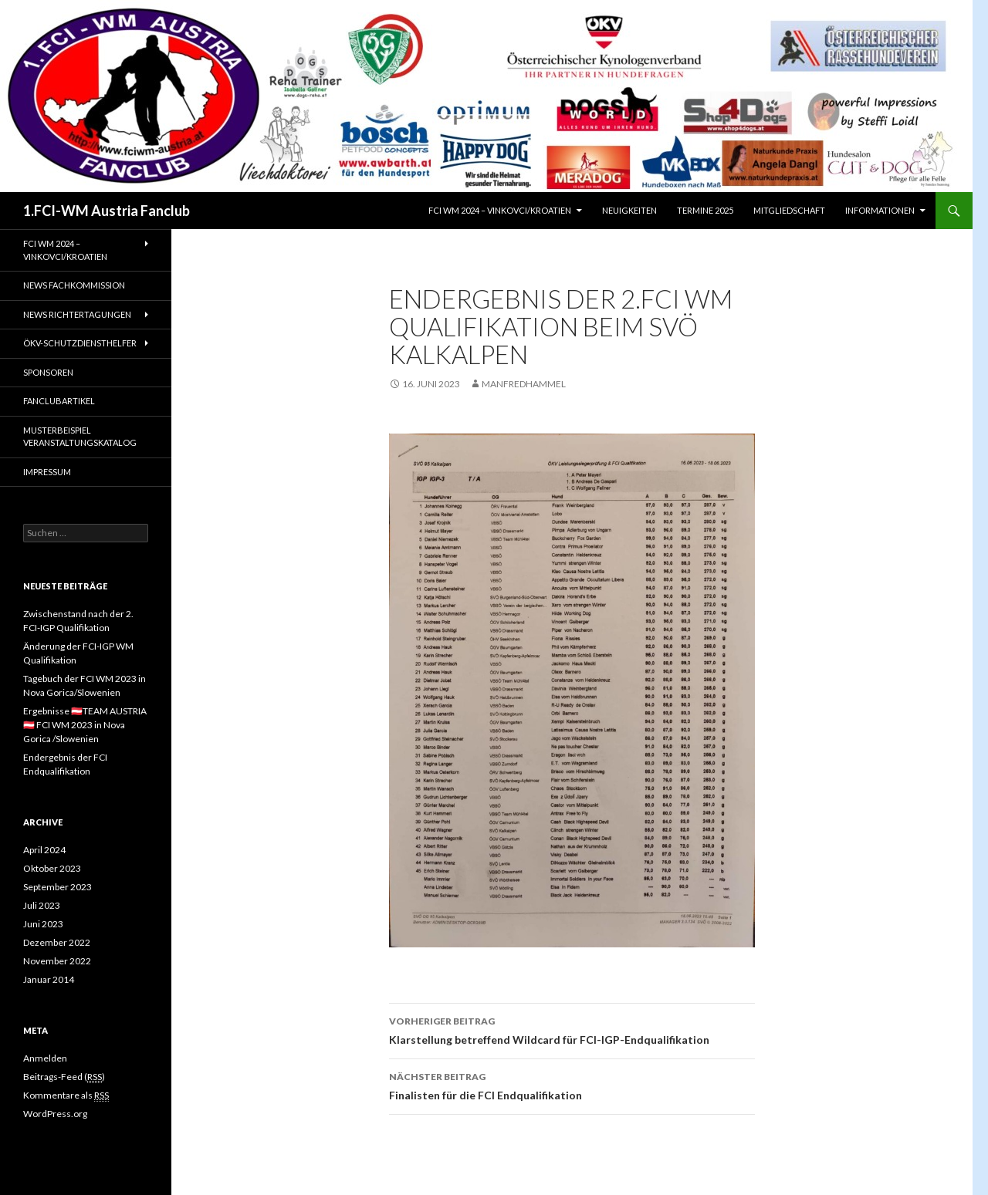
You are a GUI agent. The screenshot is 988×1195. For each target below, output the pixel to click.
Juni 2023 (43, 924)
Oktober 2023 (52, 868)
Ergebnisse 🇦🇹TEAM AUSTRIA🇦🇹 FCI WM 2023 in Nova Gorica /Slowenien (85, 724)
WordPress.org (55, 1113)
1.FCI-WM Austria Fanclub (106, 210)
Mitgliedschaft (789, 210)
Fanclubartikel (59, 401)
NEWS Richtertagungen (77, 314)
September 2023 (57, 887)
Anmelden (45, 1058)
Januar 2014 (48, 979)
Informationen (880, 210)
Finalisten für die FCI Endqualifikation (572, 1085)
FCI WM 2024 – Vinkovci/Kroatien (499, 210)
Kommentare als (66, 1095)
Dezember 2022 (56, 942)
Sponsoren (48, 372)
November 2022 (57, 961)
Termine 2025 (705, 210)
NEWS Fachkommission (74, 285)
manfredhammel (524, 384)
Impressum (47, 472)
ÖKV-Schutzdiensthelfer (80, 343)
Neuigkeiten (629, 210)
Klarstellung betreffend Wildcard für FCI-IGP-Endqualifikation (572, 1029)
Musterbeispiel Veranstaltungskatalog (80, 436)
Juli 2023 (41, 905)
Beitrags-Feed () (64, 1077)
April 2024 (44, 850)
